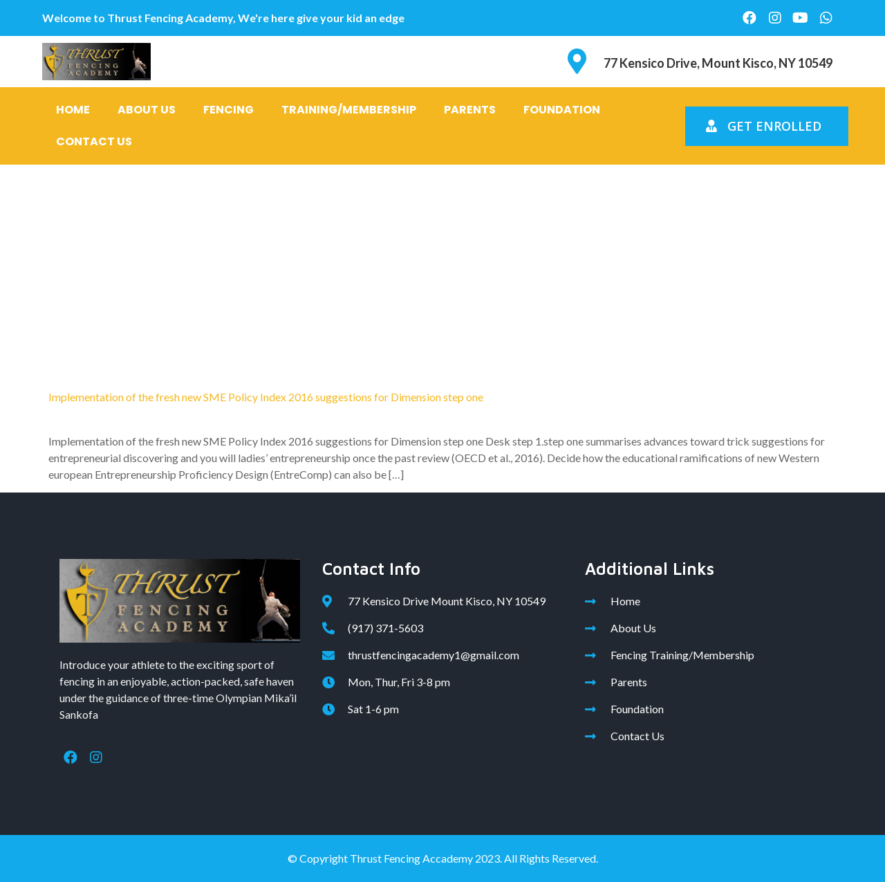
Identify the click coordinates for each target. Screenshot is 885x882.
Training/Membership (348, 110)
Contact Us (94, 141)
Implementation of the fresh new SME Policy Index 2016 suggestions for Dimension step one (265, 396)
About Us (147, 110)
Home (73, 110)
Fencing (228, 110)
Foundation (561, 110)
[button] (766, 126)
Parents (470, 110)
